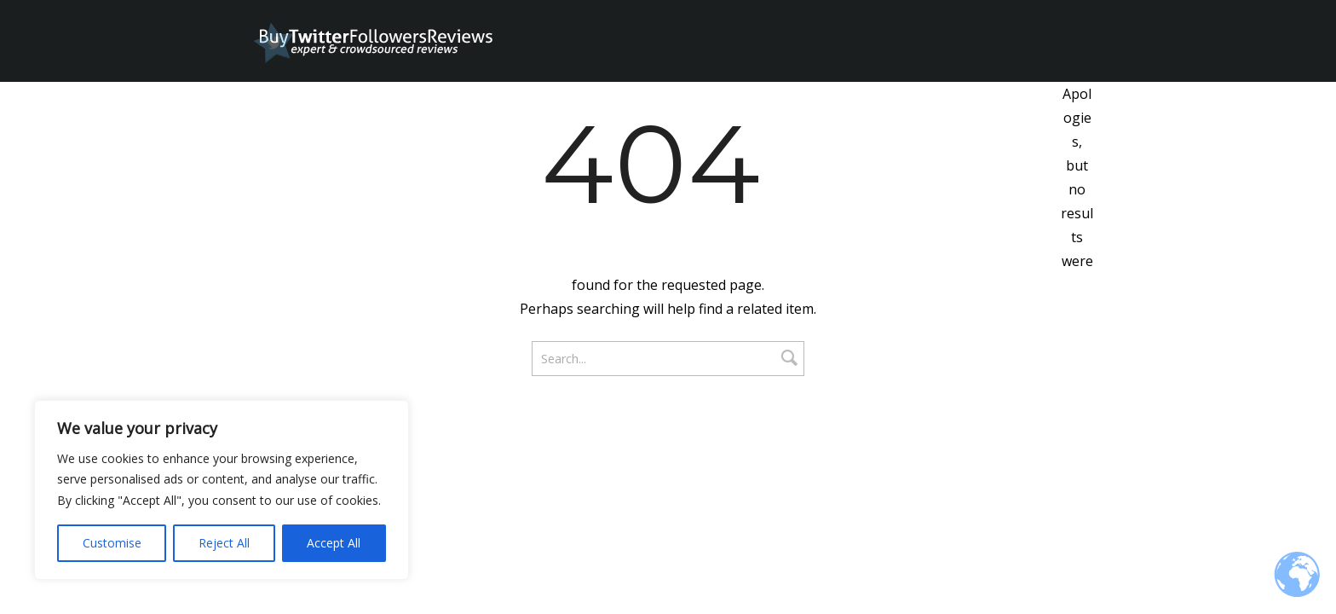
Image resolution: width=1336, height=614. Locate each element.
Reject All (224, 543)
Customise (112, 543)
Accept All (333, 543)
